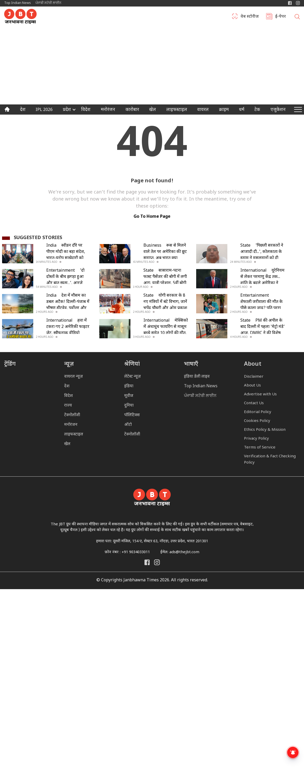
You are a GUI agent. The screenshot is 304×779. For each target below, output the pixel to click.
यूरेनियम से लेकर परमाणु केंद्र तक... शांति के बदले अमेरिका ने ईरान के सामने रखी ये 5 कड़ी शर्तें (262, 283)
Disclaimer (253, 376)
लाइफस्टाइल (73, 434)
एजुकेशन (278, 110)
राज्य (68, 405)
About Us (252, 385)
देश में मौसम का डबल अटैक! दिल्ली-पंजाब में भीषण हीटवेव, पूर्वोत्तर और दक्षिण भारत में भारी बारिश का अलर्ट (67, 308)
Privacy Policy (256, 438)
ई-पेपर (280, 17)
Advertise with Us (260, 394)
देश (22, 110)
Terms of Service (259, 447)
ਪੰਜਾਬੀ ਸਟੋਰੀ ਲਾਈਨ (48, 3)
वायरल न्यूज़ (73, 376)
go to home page (152, 217)
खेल (152, 110)
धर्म (241, 110)
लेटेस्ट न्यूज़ (132, 376)
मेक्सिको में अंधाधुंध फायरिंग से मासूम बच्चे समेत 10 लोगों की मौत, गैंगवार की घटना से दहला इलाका (165, 333)
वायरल (203, 110)
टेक (257, 110)
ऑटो (128, 425)
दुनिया (129, 405)
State (245, 245)
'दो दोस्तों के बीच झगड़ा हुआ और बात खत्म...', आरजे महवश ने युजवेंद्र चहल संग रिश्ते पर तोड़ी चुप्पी (66, 283)
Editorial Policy (257, 412)
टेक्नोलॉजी (72, 415)
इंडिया (128, 386)
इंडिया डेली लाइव (197, 376)
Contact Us (254, 403)
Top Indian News (17, 3)
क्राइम (224, 110)
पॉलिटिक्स (132, 415)
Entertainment (60, 270)
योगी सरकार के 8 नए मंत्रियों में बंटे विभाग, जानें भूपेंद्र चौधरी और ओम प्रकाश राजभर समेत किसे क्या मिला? (165, 308)
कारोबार (132, 110)
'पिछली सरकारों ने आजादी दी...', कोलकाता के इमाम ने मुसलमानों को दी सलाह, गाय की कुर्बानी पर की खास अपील (262, 258)
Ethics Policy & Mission (265, 429)
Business (152, 245)
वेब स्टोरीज (250, 17)
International (253, 270)
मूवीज (128, 396)
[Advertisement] (152, 65)
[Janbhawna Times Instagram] (298, 3)
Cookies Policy (257, 421)
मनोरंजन (108, 110)
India (51, 245)
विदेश (85, 110)
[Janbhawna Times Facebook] (290, 3)
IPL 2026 (44, 110)
